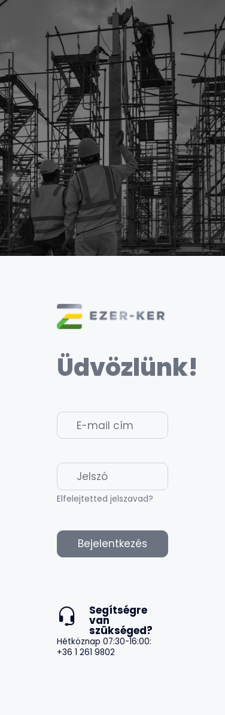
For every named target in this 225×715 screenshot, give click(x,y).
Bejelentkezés (112, 543)
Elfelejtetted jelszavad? (105, 499)
